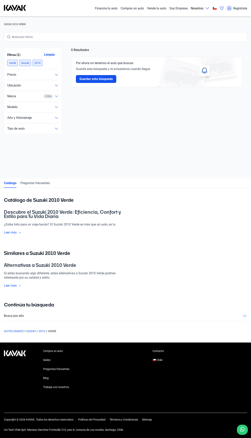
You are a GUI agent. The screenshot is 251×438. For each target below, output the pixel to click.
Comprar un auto (132, 8)
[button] (12, 63)
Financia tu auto (106, 8)
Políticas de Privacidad (91, 419)
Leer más (12, 232)
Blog (46, 378)
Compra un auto (53, 351)
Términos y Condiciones (123, 419)
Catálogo (10, 183)
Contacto (158, 351)
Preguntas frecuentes (35, 183)
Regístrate (237, 8)
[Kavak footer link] (15, 369)
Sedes (46, 360)
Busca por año (125, 316)
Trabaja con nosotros (56, 387)
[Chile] (215, 8)
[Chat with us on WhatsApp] (242, 430)
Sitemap (147, 419)
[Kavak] (15, 8)
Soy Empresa (178, 8)
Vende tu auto (156, 8)
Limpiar (49, 54)
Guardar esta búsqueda (96, 79)
